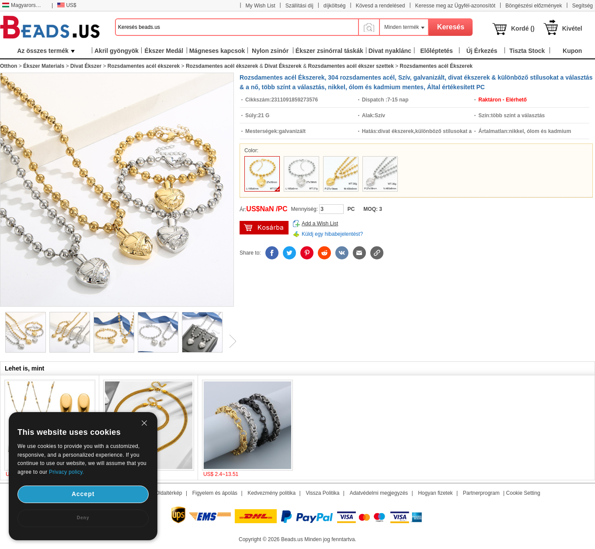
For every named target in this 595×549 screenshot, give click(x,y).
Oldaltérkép (168, 493)
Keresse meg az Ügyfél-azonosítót (455, 6)
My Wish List (260, 6)
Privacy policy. (66, 472)
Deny (83, 517)
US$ (66, 5)
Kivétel (572, 28)
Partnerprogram (481, 493)
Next (229, 341)
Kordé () (523, 28)
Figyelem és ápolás (214, 493)
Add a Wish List (320, 223)
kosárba (264, 227)
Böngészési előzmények (533, 6)
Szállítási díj (299, 6)
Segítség (582, 6)
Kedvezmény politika (271, 493)
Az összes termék (46, 50)
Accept (83, 493)
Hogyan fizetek (435, 493)
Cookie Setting (523, 493)
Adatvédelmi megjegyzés (379, 493)
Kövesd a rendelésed (380, 6)
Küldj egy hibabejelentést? (332, 234)
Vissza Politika (322, 493)
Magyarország (23, 5)
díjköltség (335, 6)
